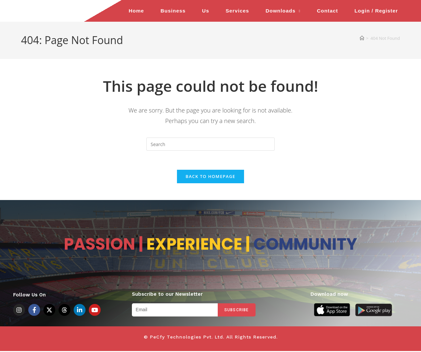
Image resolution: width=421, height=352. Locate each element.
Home (136, 10)
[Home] (362, 38)
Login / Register (376, 10)
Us (205, 10)
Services (237, 10)
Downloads (282, 11)
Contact (327, 10)
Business (173, 10)
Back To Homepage (210, 177)
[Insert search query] (210, 144)
